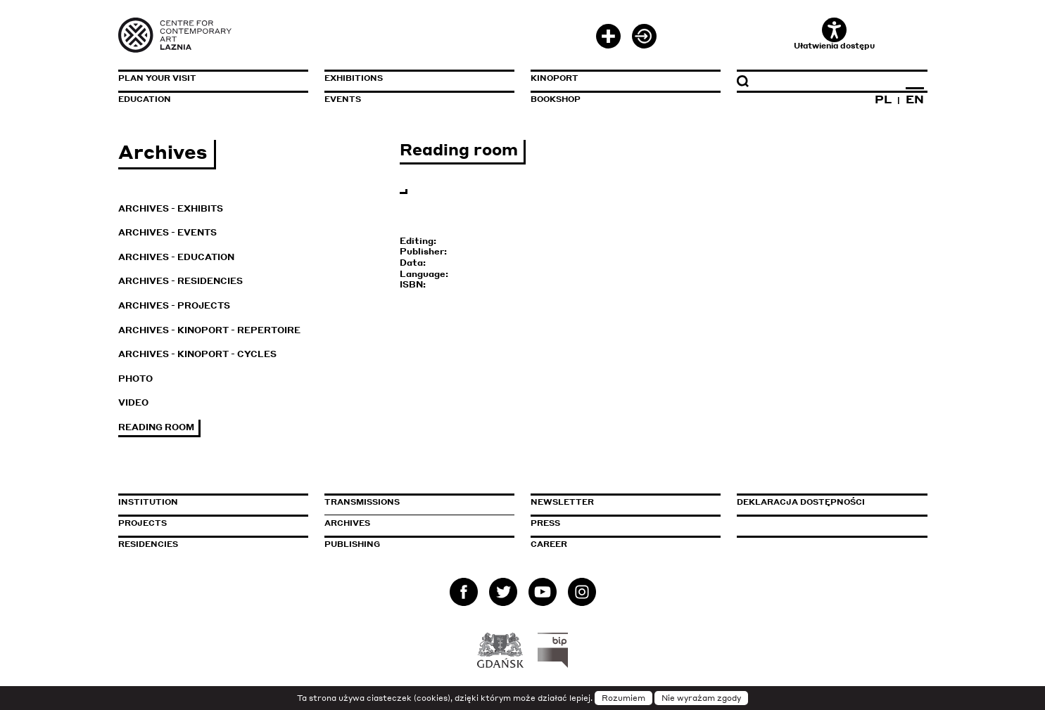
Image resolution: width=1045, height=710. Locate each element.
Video (133, 402)
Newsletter (562, 502)
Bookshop (556, 99)
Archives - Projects (174, 305)
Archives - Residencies (180, 281)
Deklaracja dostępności (801, 502)
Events (342, 99)
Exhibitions (353, 78)
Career (549, 544)
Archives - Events (167, 232)
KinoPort (554, 78)
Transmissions (419, 502)
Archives (347, 523)
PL (883, 99)
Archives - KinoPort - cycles (197, 354)
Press (545, 523)
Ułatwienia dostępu (834, 34)
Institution (148, 502)
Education (144, 99)
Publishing (352, 544)
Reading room (156, 427)
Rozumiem (623, 698)
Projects (142, 523)
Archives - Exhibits (170, 208)
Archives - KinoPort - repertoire (209, 330)
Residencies (148, 544)
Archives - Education (176, 257)
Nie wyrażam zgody (701, 698)
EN (915, 99)
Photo (135, 378)
